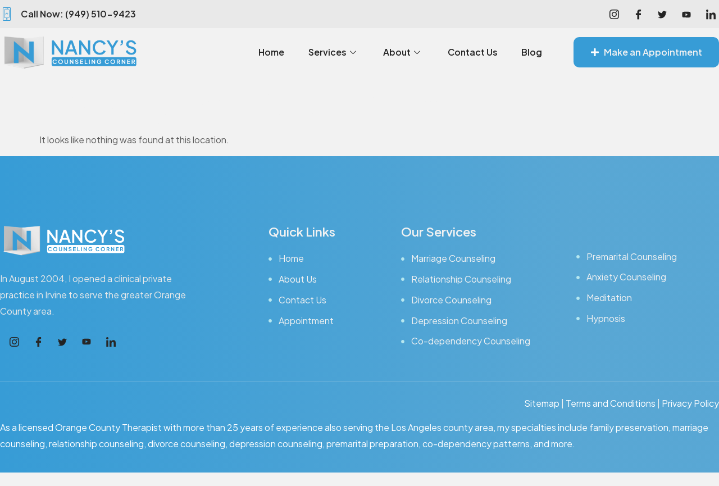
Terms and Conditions (611, 403)
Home (266, 52)
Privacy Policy (690, 403)
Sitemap (541, 403)
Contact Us (471, 52)
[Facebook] (638, 14)
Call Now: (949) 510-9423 (78, 14)
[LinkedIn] (710, 14)
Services (328, 52)
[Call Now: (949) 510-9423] (6, 14)
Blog (531, 52)
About (398, 52)
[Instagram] (614, 14)
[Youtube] (686, 14)
